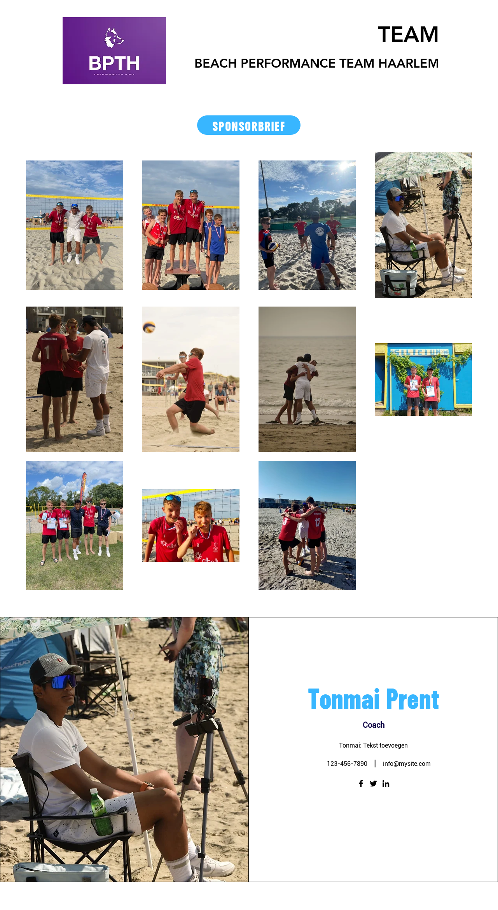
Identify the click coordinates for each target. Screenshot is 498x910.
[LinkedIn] (386, 783)
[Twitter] (373, 783)
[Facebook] (361, 783)
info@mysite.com (407, 763)
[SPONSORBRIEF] (249, 125)
